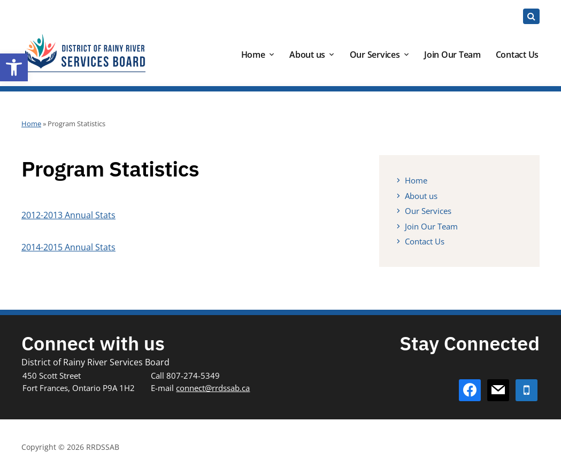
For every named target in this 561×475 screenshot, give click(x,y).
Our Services (375, 54)
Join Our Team (452, 54)
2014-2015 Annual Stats (68, 247)
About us (307, 54)
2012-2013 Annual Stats (68, 215)
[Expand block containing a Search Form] (531, 16)
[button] (14, 67)
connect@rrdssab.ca (213, 387)
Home (253, 54)
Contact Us (517, 54)
